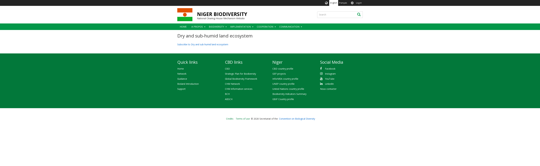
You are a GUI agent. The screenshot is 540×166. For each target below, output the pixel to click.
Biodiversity (216, 26)
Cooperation (265, 26)
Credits (229, 118)
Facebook (330, 68)
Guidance (182, 78)
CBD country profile (282, 68)
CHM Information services (238, 88)
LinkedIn (329, 83)
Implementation (240, 26)
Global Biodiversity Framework (241, 78)
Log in (359, 2)
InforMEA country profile (285, 78)
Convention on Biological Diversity (297, 118)
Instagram (330, 73)
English (333, 2)
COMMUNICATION (289, 26)
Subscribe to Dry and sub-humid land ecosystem (202, 44)
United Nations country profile (288, 88)
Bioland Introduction (188, 83)
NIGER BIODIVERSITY (222, 14)
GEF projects (279, 73)
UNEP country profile (283, 83)
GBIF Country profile (283, 99)
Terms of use (243, 118)
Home (183, 26)
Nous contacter (328, 88)
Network (181, 73)
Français (343, 2)
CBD (227, 68)
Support (181, 88)
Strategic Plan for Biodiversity (240, 73)
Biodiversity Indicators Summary (289, 93)
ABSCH (228, 99)
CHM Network (232, 83)
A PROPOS (197, 26)
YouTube (329, 78)
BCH (227, 93)
